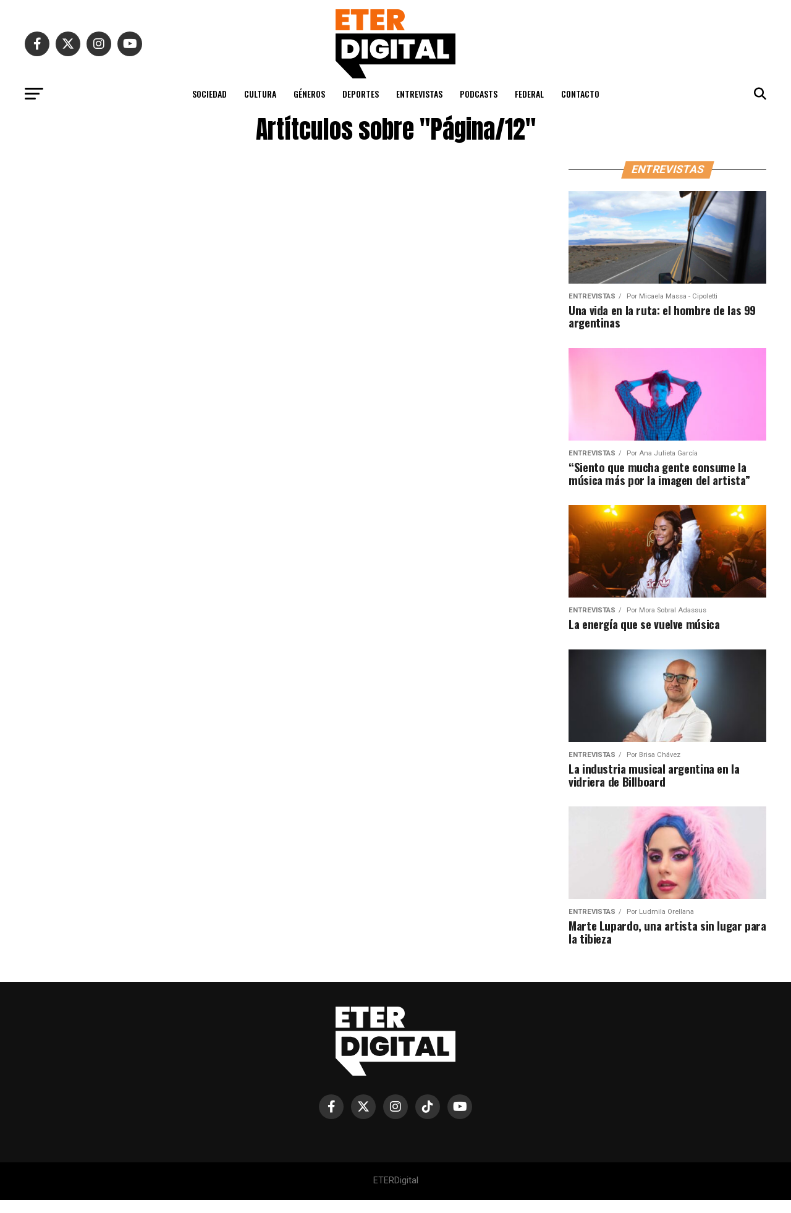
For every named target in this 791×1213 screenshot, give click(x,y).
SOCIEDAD (209, 93)
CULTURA (260, 93)
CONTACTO (580, 93)
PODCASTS (478, 93)
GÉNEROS (309, 93)
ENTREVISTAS (419, 93)
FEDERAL (529, 93)
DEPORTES (360, 93)
